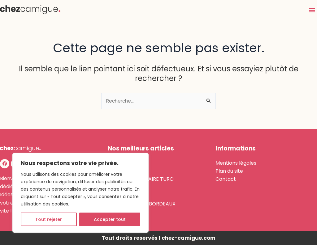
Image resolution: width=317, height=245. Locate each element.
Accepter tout (110, 219)
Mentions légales (235, 163)
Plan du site (229, 171)
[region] (80, 193)
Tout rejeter (48, 219)
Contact (225, 179)
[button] (312, 10)
